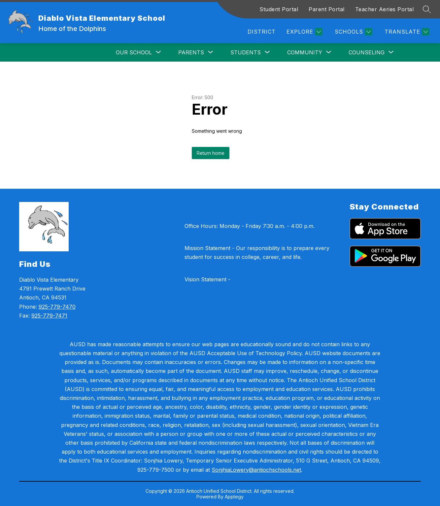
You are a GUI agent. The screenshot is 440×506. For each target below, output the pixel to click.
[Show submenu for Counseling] (367, 52)
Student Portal (278, 9)
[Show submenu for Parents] (191, 52)
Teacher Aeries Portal (384, 9)
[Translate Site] (406, 32)
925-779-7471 (49, 315)
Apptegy (234, 496)
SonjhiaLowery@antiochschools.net (256, 469)
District (262, 31)
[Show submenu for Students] (245, 52)
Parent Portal (327, 9)
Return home (210, 153)
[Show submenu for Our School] (134, 52)
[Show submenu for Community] (304, 52)
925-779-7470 (57, 306)
